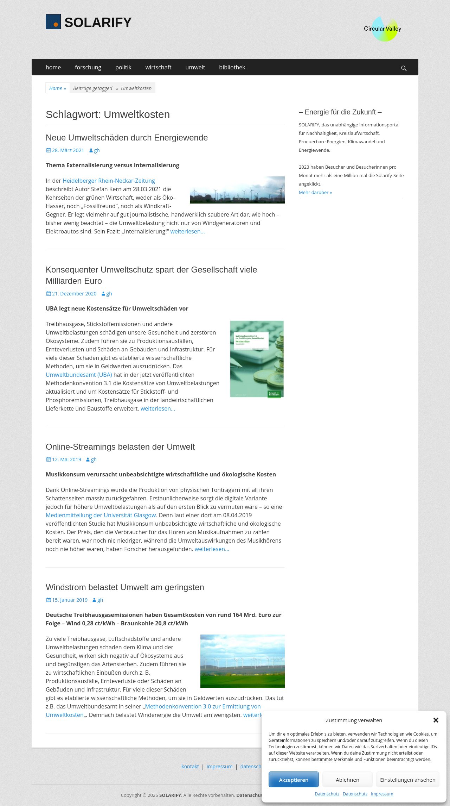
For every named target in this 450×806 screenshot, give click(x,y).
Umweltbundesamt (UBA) (79, 375)
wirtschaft (159, 67)
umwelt (195, 67)
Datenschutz (327, 794)
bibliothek (232, 67)
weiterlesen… (187, 231)
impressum (220, 766)
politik (123, 67)
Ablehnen (347, 779)
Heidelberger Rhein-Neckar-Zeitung (109, 181)
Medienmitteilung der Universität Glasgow (101, 515)
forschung (88, 67)
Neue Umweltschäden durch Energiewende (127, 137)
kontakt (190, 766)
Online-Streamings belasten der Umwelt (120, 446)
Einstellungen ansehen (408, 779)
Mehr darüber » (315, 192)
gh (97, 150)
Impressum (382, 794)
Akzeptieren (293, 779)
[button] (435, 720)
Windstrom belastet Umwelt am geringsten (125, 587)
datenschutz (254, 766)
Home (57, 88)
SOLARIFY (98, 22)
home (53, 67)
